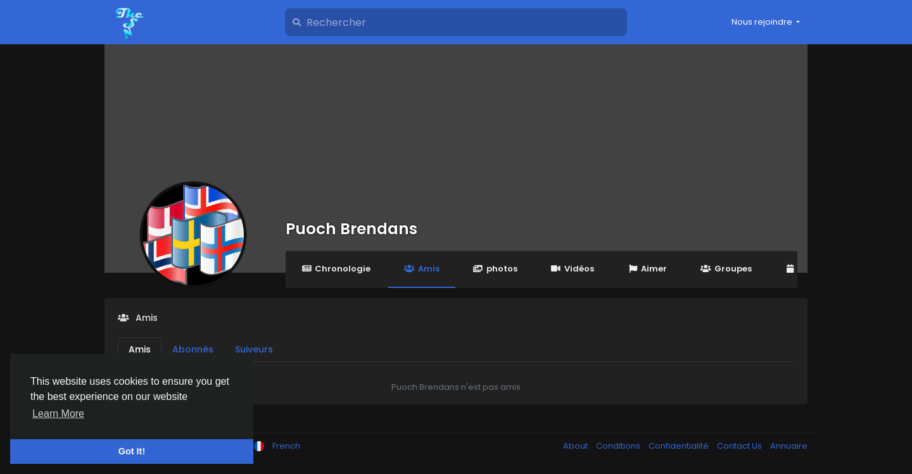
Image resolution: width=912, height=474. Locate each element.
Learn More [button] (58, 413)
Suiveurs (254, 349)
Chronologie (335, 269)
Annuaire (789, 446)
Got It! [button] (131, 451)
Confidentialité (680, 446)
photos (495, 269)
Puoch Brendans (351, 229)
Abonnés (192, 349)
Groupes (725, 269)
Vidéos (572, 269)
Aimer (647, 269)
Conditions (619, 446)
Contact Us (740, 446)
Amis (421, 269)
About (576, 446)
